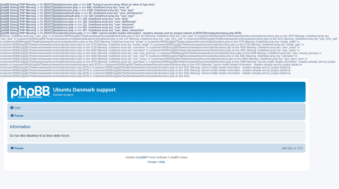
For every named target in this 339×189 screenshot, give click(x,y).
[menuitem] (15, 108)
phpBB (142, 157)
